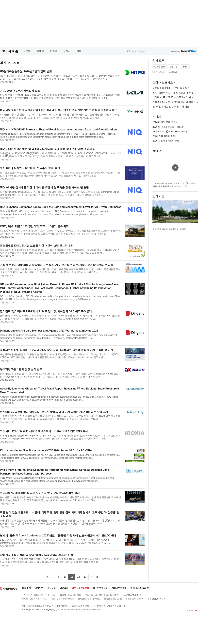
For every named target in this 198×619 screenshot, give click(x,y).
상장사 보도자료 (162, 82)
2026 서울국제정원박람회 (165, 140)
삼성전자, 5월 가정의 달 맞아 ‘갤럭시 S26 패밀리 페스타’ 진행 (36, 554)
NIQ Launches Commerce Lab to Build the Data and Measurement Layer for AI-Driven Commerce (60, 207)
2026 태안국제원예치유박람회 (168, 126)
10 (66, 576)
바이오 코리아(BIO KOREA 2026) (169, 131)
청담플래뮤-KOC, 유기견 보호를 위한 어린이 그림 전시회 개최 (36, 245)
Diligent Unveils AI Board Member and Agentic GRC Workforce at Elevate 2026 (49, 330)
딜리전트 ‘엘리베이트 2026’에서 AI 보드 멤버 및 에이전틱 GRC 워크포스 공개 (46, 311)
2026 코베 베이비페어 (163, 136)
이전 (155, 213)
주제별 (40, 51)
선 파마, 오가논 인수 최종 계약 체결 (170, 106)
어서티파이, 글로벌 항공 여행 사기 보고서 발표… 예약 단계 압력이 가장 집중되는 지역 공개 (54, 411)
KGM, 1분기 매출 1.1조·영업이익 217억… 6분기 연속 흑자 (34, 226)
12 (79, 576)
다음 (195, 213)
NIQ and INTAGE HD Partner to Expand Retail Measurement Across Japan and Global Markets (58, 129)
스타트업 (173, 72)
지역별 (53, 51)
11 (72, 576)
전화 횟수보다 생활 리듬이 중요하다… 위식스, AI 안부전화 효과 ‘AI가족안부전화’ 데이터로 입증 (56, 265)
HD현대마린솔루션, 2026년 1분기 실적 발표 (26, 71)
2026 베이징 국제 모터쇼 (165, 122)
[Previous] (53, 577)
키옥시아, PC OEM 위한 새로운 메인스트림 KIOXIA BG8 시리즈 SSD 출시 (44, 431)
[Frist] (47, 577)
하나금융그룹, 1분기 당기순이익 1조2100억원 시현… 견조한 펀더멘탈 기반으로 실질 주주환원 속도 (58, 110)
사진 (79, 51)
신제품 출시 (159, 66)
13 (86, 576)
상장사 (67, 51)
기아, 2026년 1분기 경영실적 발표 (20, 90)
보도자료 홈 (10, 51)
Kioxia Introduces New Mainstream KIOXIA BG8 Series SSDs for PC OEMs (46, 450)
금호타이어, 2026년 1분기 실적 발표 (171, 88)
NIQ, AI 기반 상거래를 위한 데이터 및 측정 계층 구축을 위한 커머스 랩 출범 (44, 187)
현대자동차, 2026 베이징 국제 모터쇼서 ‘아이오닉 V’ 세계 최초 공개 (40, 493)
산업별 (27, 51)
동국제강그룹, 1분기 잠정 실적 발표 (21, 369)
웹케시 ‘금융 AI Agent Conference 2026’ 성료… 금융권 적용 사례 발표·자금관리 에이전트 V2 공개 (58, 535)
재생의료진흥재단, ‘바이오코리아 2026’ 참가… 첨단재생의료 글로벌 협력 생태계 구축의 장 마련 (56, 350)
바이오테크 (159, 72)
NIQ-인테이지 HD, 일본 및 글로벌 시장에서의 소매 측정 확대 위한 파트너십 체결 (47, 148)
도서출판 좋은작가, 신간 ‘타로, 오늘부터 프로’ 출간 (30, 168)
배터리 (185, 66)
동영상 (156, 150)
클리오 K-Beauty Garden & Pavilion (169, 229)
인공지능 (173, 66)
